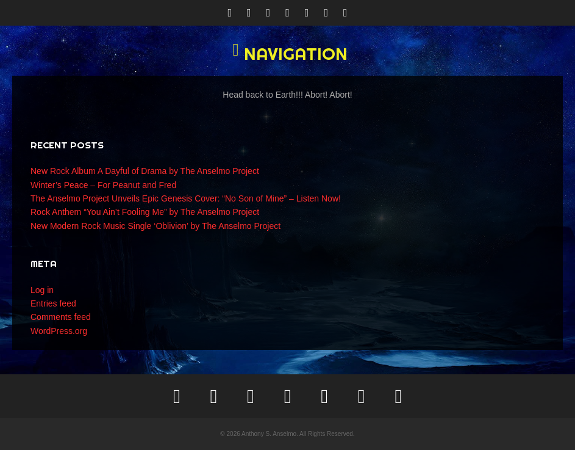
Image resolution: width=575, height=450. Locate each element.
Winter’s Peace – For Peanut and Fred (103, 185)
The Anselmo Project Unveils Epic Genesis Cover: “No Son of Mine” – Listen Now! (185, 198)
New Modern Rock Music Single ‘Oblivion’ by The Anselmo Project (155, 226)
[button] (287, 54)
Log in (42, 290)
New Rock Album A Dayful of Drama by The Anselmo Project (144, 171)
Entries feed (53, 303)
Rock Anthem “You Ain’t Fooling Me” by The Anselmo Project (144, 212)
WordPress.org (58, 331)
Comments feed (60, 317)
